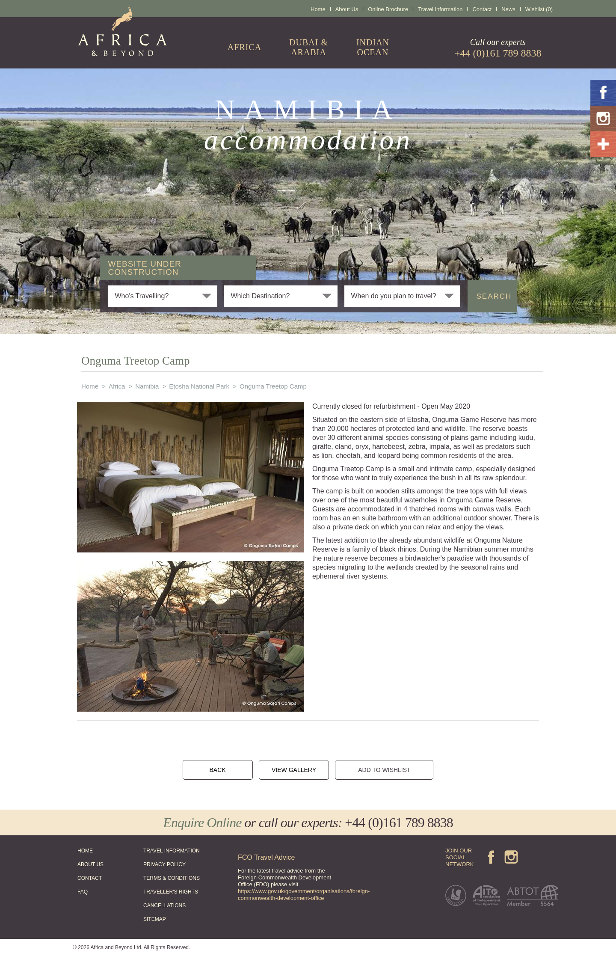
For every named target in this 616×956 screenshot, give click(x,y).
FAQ (82, 892)
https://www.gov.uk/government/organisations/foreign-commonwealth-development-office (304, 894)
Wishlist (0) (539, 9)
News (508, 9)
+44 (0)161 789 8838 (399, 822)
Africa (117, 386)
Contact (482, 9)
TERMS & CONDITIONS (171, 878)
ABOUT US (90, 864)
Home (318, 9)
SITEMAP (154, 919)
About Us (346, 9)
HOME (85, 851)
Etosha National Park (199, 386)
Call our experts (498, 48)
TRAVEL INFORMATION (171, 851)
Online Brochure (388, 9)
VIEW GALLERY (294, 769)
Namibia (147, 386)
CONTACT (89, 878)
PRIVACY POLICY (164, 864)
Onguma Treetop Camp (273, 386)
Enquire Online (202, 822)
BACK (217, 769)
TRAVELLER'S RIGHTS (170, 892)
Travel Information (440, 9)
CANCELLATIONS (164, 905)
